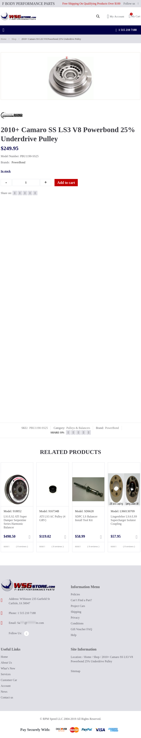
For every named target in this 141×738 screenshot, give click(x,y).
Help (73, 634)
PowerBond (18, 162)
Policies (75, 594)
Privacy (75, 617)
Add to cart (69, 183)
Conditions (77, 623)
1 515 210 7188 (126, 30)
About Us (6, 662)
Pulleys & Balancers (78, 427)
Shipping (76, 611)
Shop (14, 39)
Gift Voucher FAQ (81, 629)
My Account (115, 16)
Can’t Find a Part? (81, 600)
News (4, 691)
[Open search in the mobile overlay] (98, 16)
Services (6, 674)
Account (6, 685)
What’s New (8, 668)
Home (4, 39)
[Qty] (25, 182)
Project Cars (78, 605)
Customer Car (9, 680)
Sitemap (75, 671)
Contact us (7, 697)
